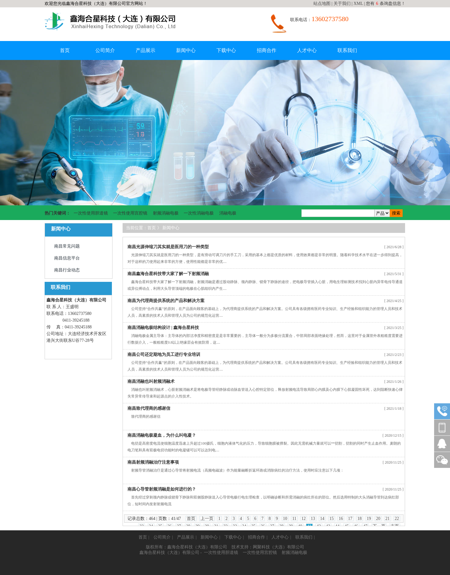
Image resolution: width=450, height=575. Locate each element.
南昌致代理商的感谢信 (148, 408)
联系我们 (347, 50)
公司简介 (105, 50)
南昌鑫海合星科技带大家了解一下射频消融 (168, 273)
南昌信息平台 (67, 258)
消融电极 (227, 213)
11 (294, 518)
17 (350, 518)
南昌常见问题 (67, 246)
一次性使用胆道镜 (91, 213)
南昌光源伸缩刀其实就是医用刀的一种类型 (168, 247)
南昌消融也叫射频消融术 (151, 381)
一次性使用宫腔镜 (130, 213)
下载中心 (226, 50)
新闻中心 (186, 50)
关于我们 (342, 3)
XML (358, 3)
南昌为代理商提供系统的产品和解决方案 (166, 300)
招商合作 (266, 50)
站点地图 (321, 3)
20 (378, 518)
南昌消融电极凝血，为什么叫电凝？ (161, 435)
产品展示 (145, 50)
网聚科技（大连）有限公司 (278, 547)
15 (332, 518)
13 (313, 518)
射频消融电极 (166, 213)
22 (397, 518)
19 (369, 518)
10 (285, 518)
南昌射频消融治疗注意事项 (153, 462)
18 (359, 518)
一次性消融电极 (199, 213)
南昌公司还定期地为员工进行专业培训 (163, 354)
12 (303, 518)
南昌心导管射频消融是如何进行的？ (161, 489)
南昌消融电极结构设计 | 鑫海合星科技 (163, 327)
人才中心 (307, 50)
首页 (65, 50)
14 (322, 518)
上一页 (207, 518)
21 (387, 518)
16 (341, 518)
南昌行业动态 (67, 270)
